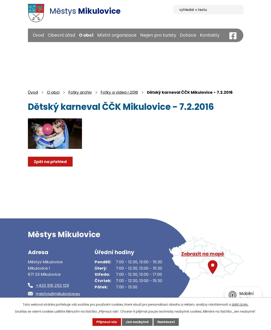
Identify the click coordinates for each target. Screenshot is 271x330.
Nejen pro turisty (158, 35)
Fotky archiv (80, 92)
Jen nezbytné (137, 322)
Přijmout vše (106, 322)
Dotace (188, 35)
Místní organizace (116, 35)
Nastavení (166, 322)
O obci (86, 35)
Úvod (38, 35)
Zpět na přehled (50, 161)
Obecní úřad (61, 35)
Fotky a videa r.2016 (119, 92)
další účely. (240, 304)
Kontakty (210, 35)
